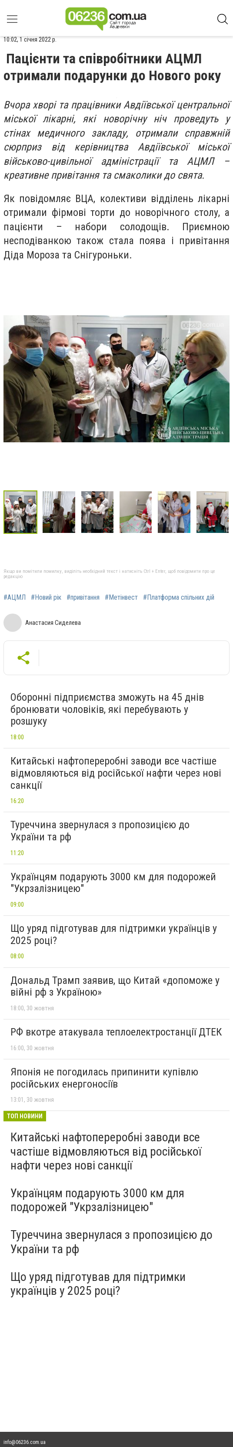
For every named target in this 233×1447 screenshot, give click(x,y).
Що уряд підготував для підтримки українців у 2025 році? (113, 934)
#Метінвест (121, 597)
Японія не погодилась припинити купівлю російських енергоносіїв (104, 1078)
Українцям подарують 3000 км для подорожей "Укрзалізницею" (113, 883)
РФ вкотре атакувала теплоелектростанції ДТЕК (116, 1032)
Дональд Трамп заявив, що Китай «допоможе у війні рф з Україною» (115, 986)
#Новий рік (46, 597)
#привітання (83, 597)
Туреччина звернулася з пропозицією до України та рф (100, 831)
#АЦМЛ (14, 597)
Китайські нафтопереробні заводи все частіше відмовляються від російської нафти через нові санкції (115, 773)
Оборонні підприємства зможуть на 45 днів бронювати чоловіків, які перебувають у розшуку (107, 709)
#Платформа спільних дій (178, 597)
